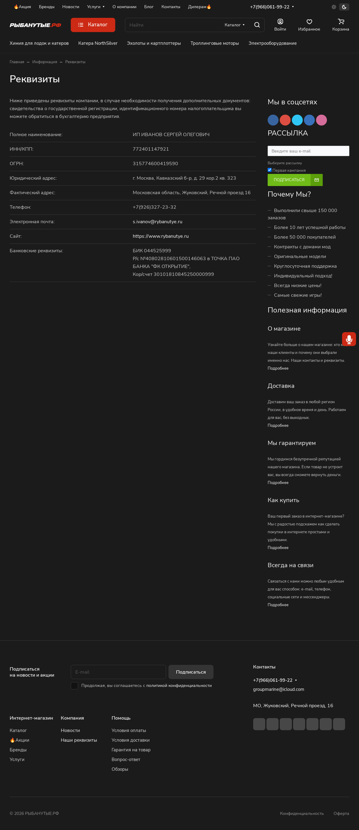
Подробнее (278, 368)
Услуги (17, 759)
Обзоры (120, 769)
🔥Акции (19, 740)
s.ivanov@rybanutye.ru (157, 221)
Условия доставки (131, 740)
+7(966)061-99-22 (269, 7)
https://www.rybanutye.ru (161, 236)
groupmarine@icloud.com (278, 689)
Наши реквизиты (79, 740)
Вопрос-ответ (126, 759)
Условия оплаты (129, 730)
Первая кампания (289, 170)
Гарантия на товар (131, 750)
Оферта (341, 813)
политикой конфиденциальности (179, 685)
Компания (72, 718)
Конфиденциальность (302, 813)
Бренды (18, 750)
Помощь (121, 718)
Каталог (18, 730)
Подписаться (191, 672)
